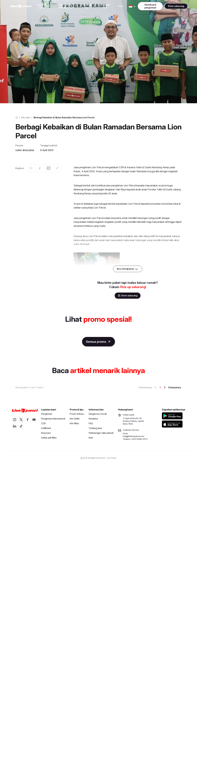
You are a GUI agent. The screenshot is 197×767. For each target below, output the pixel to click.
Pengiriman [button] (46, 414)
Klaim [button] (120, 6)
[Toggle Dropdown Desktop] (42, 6)
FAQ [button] (91, 423)
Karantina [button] (93, 418)
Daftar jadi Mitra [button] (48, 437)
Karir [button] (91, 437)
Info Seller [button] (75, 418)
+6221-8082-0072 (139, 439)
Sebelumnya (148, 387)
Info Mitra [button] (74, 423)
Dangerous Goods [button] (98, 414)
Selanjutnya (172, 387)
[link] (21, 6)
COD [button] (43, 423)
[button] (173, 415)
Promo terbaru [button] (77, 414)
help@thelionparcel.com (133, 436)
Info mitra (25, 117)
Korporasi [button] (45, 433)
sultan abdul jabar (24, 150)
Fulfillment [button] (46, 428)
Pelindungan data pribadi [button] (101, 433)
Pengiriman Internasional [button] (65, 6)
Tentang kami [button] (95, 428)
